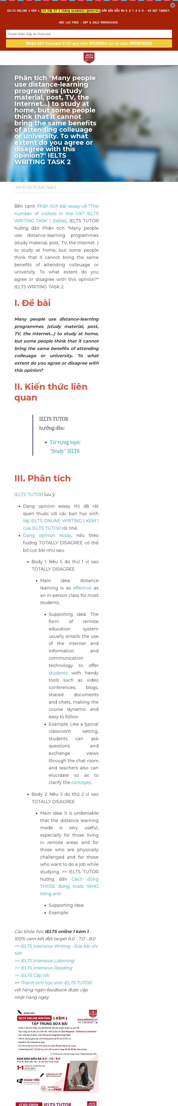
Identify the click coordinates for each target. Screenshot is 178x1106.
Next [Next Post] (97, 1016)
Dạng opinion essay (44, 398)
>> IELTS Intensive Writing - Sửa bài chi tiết (60, 625)
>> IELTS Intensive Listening (44, 633)
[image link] (89, 58)
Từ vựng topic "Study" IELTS (80, 329)
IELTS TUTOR (28, 372)
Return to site (27, 1052)
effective (130, 428)
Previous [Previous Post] (23, 1016)
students (58, 469)
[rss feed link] (161, 1052)
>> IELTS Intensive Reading (43, 640)
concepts (81, 513)
